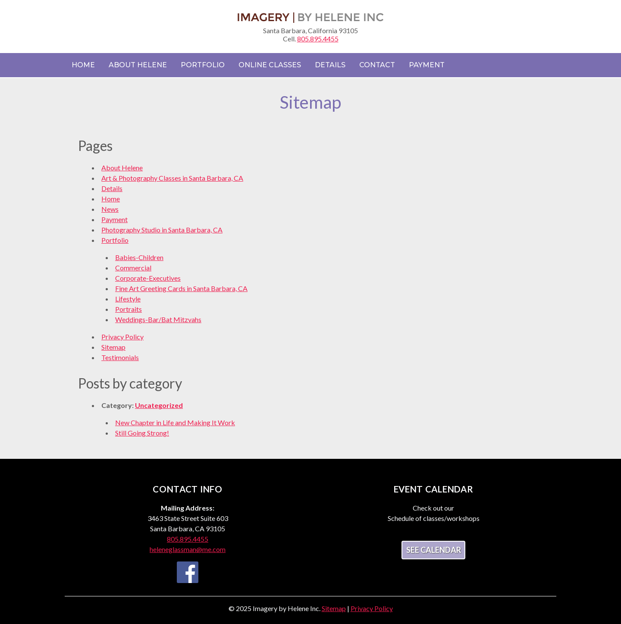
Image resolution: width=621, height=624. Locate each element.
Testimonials (120, 357)
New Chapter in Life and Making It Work (175, 422)
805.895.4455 (318, 38)
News (110, 209)
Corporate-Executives (148, 278)
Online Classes (269, 65)
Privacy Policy (122, 336)
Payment (427, 65)
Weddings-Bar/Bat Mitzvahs (158, 319)
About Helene (138, 65)
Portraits (128, 309)
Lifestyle (128, 299)
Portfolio (203, 65)
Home (83, 65)
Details (330, 65)
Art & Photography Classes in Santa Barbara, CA (172, 178)
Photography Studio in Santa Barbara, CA (162, 230)
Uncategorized (159, 405)
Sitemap (113, 347)
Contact (377, 65)
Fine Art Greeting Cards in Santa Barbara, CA (181, 288)
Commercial (133, 267)
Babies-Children (139, 257)
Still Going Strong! (142, 433)
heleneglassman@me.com (188, 549)
